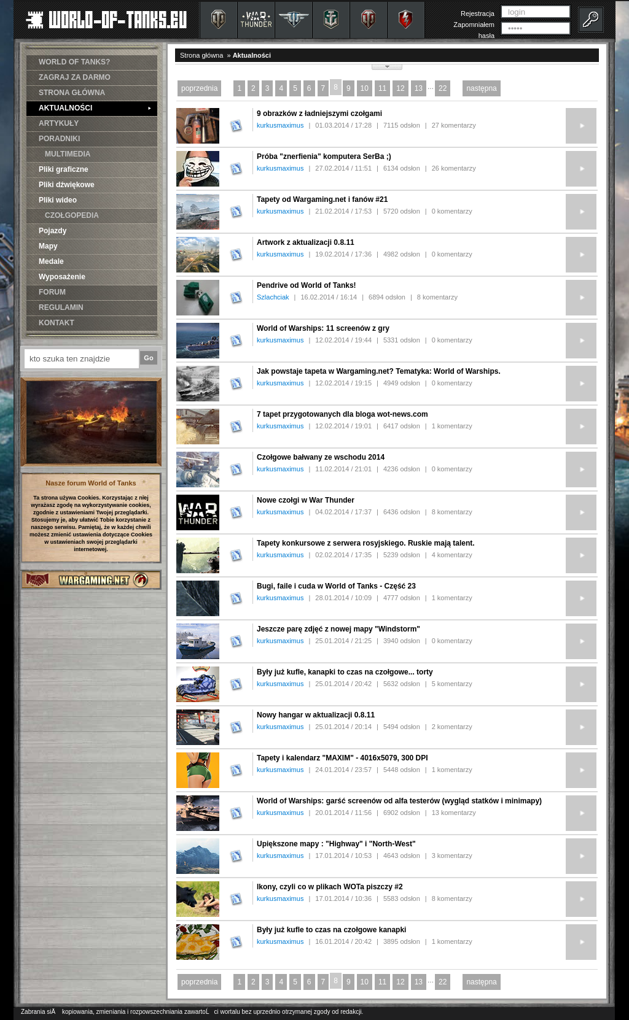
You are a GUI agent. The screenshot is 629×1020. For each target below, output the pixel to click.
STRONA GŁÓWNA (72, 92)
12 (400, 88)
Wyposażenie (62, 276)
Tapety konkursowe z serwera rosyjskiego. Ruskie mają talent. (366, 543)
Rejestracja (477, 13)
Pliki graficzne (63, 169)
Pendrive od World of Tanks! (306, 285)
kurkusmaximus (280, 125)
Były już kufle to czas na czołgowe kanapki (331, 929)
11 (382, 88)
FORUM (52, 292)
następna (481, 88)
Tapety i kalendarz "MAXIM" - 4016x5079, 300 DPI (342, 758)
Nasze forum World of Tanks (90, 483)
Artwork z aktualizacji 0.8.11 (305, 242)
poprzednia (199, 88)
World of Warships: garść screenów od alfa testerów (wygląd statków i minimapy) (399, 801)
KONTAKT (56, 323)
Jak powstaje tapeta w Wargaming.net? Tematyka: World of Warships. (379, 371)
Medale (51, 261)
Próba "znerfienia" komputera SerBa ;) (324, 156)
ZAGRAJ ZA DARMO (75, 77)
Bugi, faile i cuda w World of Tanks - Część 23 (336, 586)
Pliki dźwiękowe (67, 184)
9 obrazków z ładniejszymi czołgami (319, 113)
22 (443, 88)
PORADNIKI (59, 138)
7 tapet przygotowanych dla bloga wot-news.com (342, 414)
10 (365, 88)
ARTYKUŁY (59, 123)
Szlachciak (273, 297)
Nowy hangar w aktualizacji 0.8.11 (316, 715)
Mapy (48, 246)
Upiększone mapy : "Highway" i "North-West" (336, 844)
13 (419, 88)
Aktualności (252, 55)
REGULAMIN (61, 307)
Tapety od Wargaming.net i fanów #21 (322, 199)
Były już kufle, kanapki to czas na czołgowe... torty (345, 672)
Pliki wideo (58, 200)
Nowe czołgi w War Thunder (305, 500)
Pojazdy (52, 230)
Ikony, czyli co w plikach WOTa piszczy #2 (330, 887)
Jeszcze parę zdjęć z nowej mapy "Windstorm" (338, 629)
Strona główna (201, 55)
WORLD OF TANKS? (74, 62)
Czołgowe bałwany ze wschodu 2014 (321, 457)
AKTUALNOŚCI (95, 108)
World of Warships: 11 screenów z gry (323, 328)
